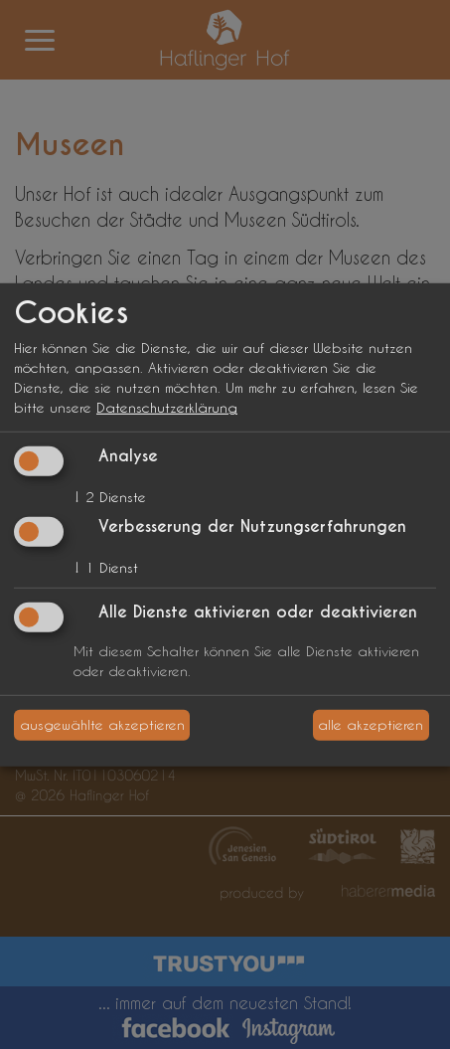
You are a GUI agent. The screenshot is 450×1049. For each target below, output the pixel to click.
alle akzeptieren (370, 724)
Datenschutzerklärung (166, 407)
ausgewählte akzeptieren (102, 724)
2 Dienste (110, 496)
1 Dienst (106, 567)
